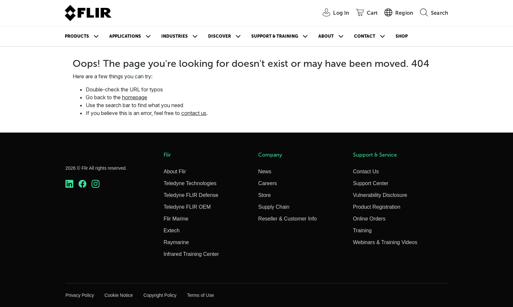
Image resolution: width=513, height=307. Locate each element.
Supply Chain (273, 207)
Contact (364, 36)
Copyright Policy (159, 295)
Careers (267, 183)
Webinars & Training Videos (385, 242)
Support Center (371, 183)
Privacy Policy (79, 295)
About (326, 36)
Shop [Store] (402, 36)
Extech (172, 230)
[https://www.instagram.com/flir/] (95, 184)
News (264, 171)
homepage (134, 97)
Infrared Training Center (191, 254)
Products (77, 36)
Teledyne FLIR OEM (187, 207)
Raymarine (176, 242)
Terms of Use (200, 295)
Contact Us (366, 171)
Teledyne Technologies (190, 183)
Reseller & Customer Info (287, 218)
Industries (174, 36)
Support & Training (274, 36)
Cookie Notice (118, 295)
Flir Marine (176, 218)
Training (362, 230)
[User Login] (332, 13)
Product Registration (376, 207)
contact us (193, 113)
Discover (219, 36)
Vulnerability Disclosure (380, 195)
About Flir (175, 171)
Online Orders (369, 218)
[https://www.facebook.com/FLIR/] (82, 184)
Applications (125, 36)
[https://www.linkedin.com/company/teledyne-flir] (69, 184)
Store (264, 195)
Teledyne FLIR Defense (191, 195)
